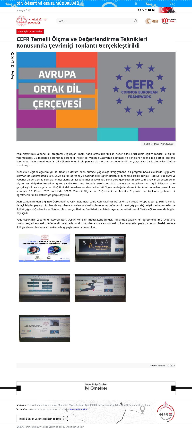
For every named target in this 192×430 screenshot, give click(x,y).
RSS (29, 10)
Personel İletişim (78, 409)
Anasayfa (20, 10)
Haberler (37, 31)
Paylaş (12, 78)
